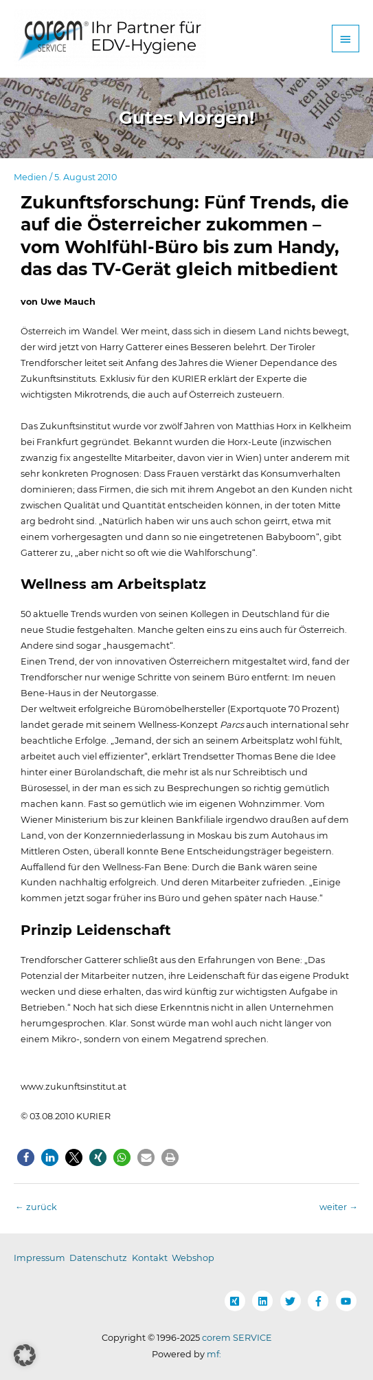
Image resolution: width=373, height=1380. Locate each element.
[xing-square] (238, 1301)
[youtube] (348, 1301)
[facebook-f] (321, 1301)
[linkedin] (265, 1301)
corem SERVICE (237, 1338)
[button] (25, 1157)
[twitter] (293, 1301)
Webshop (193, 1258)
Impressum (39, 1258)
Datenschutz (98, 1258)
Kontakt (150, 1258)
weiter (338, 1207)
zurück (36, 1207)
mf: (214, 1354)
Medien (30, 177)
